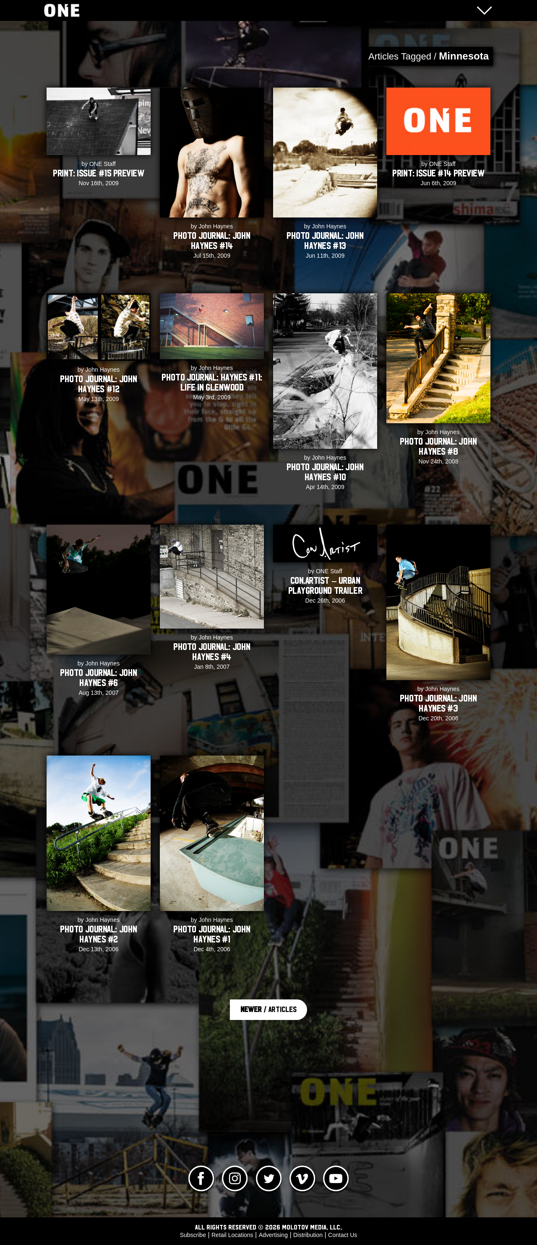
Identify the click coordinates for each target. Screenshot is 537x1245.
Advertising (273, 1235)
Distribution (308, 1235)
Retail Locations (232, 1235)
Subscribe (193, 1235)
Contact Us (342, 1235)
